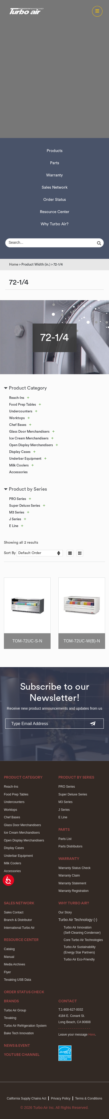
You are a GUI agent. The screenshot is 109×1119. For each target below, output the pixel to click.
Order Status (54, 200)
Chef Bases (17, 424)
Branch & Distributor (18, 920)
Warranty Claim (69, 875)
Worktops (17, 418)
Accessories (18, 472)
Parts (54, 163)
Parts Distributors (70, 846)
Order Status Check (24, 992)
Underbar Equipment (25, 458)
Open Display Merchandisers (31, 445)
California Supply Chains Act (26, 1098)
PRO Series (17, 499)
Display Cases (20, 451)
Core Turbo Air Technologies (83, 940)
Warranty (54, 175)
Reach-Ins (16, 397)
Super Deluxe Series (24, 505)
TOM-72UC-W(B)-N (81, 641)
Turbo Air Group (15, 1010)
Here (91, 1034)
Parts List (64, 839)
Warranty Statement (72, 883)
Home (13, 264)
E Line (13, 526)
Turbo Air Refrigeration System (25, 1026)
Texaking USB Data (17, 980)
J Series (15, 519)
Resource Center (54, 212)
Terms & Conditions (88, 1098)
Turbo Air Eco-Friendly (79, 959)
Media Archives (14, 964)
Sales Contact (13, 912)
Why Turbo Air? (55, 224)
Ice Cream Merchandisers (29, 438)
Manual (9, 957)
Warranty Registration (73, 891)
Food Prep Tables (22, 404)
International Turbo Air (19, 928)
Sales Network (55, 187)
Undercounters (20, 411)
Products (55, 151)
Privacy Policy (60, 1098)
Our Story (65, 912)
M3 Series (16, 512)
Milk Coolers (19, 465)
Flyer (7, 972)
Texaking (10, 1018)
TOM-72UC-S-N (27, 641)
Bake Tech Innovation (19, 1033)
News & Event (17, 1046)
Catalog (9, 949)
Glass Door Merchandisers (29, 431)
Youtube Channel (22, 1055)
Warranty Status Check (74, 868)
